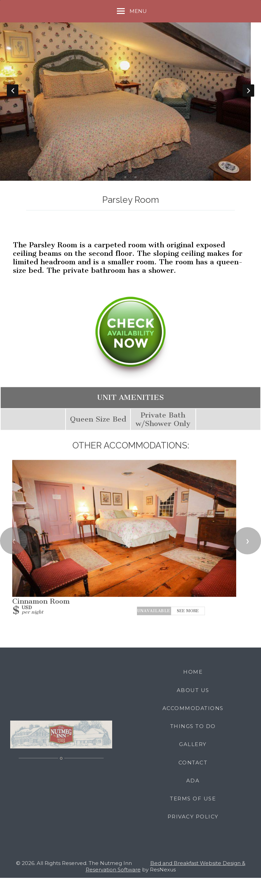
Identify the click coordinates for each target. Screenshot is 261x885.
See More (188, 618)
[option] (130, 94)
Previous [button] (12, 94)
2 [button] (135, 184)
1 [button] (125, 184)
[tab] (125, 184)
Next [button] (248, 94)
